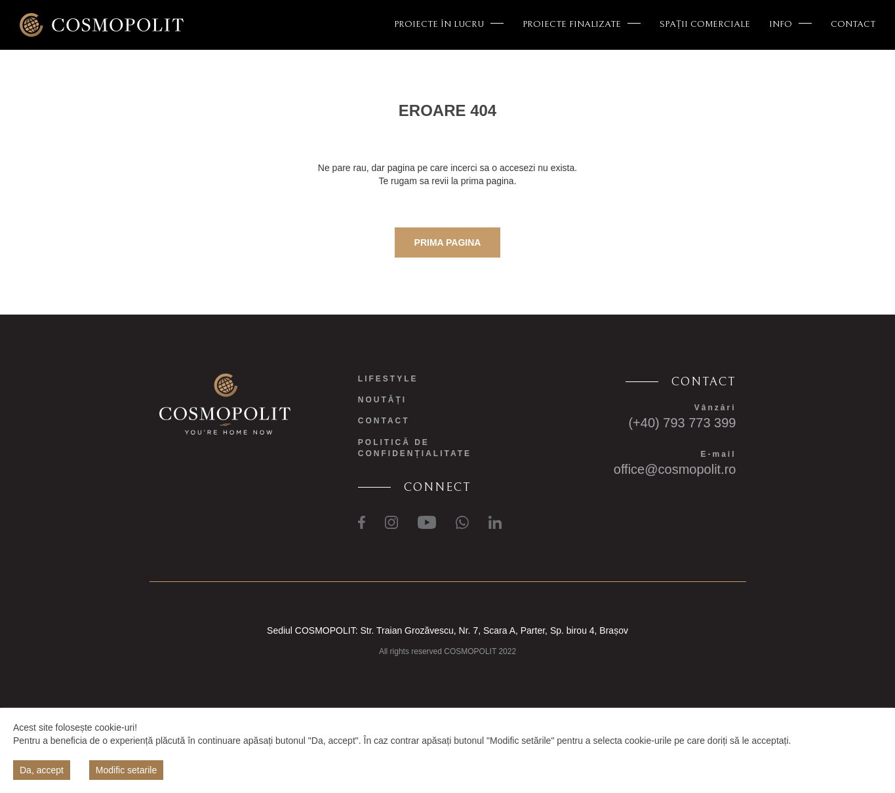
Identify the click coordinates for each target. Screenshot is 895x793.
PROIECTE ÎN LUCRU (449, 24)
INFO (790, 24)
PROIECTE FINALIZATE (582, 24)
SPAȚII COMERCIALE (705, 24)
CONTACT (853, 24)
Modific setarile (126, 770)
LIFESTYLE (388, 378)
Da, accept (42, 770)
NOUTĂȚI (382, 399)
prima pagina (447, 242)
